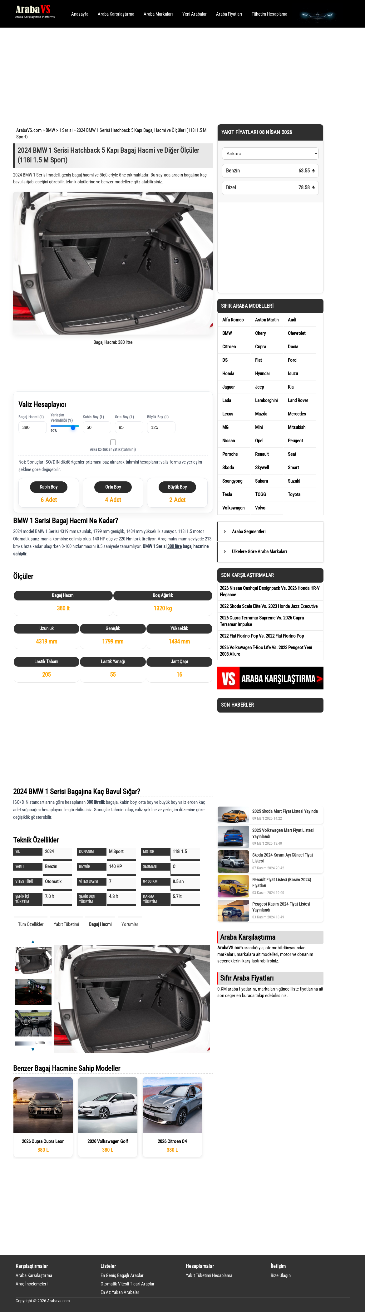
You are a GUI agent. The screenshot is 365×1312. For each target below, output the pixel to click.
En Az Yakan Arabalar (120, 1292)
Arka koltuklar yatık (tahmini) (113, 449)
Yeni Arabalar (194, 14)
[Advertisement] (174, 75)
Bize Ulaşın (281, 1275)
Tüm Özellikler (31, 924)
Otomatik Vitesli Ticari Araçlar (128, 1284)
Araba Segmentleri (248, 531)
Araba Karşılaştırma (116, 14)
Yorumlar (129, 924)
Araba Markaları (158, 14)
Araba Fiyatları (229, 14)
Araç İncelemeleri (31, 1284)
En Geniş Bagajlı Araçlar (122, 1275)
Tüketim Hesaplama (269, 14)
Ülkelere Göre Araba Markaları (259, 551)
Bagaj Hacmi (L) (31, 417)
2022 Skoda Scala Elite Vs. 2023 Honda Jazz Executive (269, 606)
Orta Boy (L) (124, 417)
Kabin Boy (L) (93, 417)
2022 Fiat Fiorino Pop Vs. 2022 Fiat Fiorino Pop (262, 636)
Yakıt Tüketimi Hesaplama (209, 1275)
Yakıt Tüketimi (66, 924)
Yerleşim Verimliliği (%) (62, 418)
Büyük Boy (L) (158, 417)
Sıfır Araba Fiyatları (247, 978)
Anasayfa (79, 14)
